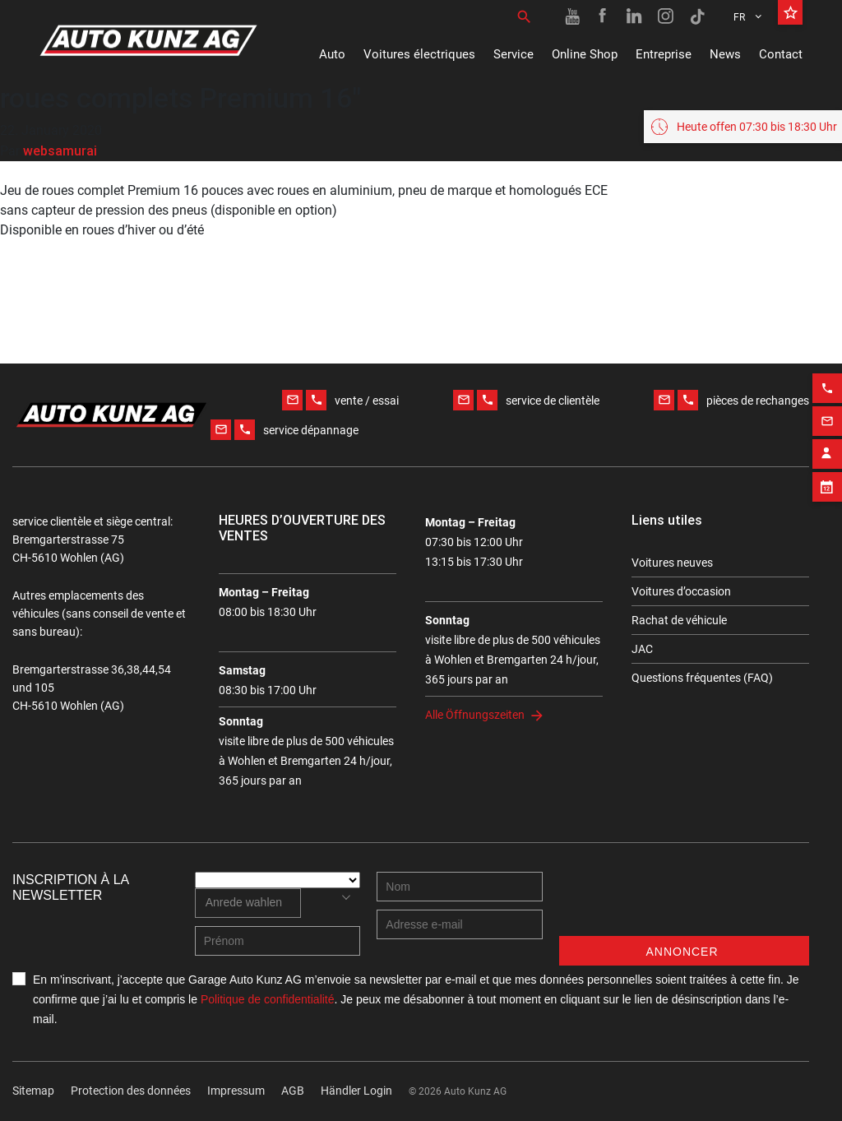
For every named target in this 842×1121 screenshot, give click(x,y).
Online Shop (585, 54)
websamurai (60, 150)
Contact (781, 54)
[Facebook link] (603, 16)
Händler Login (356, 1090)
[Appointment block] (827, 479)
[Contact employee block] (827, 446)
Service (513, 54)
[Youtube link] (572, 16)
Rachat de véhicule (679, 620)
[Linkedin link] (635, 16)
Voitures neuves (672, 562)
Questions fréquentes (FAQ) (702, 677)
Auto (332, 54)
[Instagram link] (666, 16)
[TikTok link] (697, 16)
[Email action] (827, 413)
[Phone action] (827, 381)
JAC (642, 648)
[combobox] (248, 903)
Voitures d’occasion (681, 591)
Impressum (236, 1090)
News (725, 54)
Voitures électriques (419, 54)
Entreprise (664, 54)
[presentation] (684, 904)
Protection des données (131, 1090)
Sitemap (33, 1090)
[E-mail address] (460, 924)
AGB (292, 1090)
